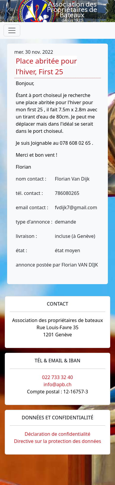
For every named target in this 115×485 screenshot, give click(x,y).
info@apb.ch (57, 384)
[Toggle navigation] (12, 30)
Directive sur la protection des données (57, 441)
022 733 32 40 (57, 377)
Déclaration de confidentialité (57, 434)
